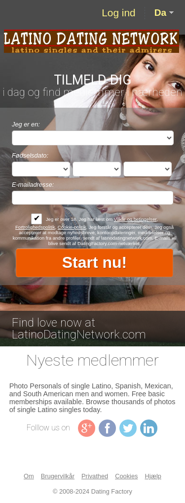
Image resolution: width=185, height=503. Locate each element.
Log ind (118, 12)
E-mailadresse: (33, 184)
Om (29, 476)
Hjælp (153, 476)
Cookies (126, 476)
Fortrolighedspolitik (35, 227)
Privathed (94, 476)
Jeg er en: (26, 124)
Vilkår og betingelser (135, 219)
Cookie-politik (72, 227)
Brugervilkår (57, 476)
